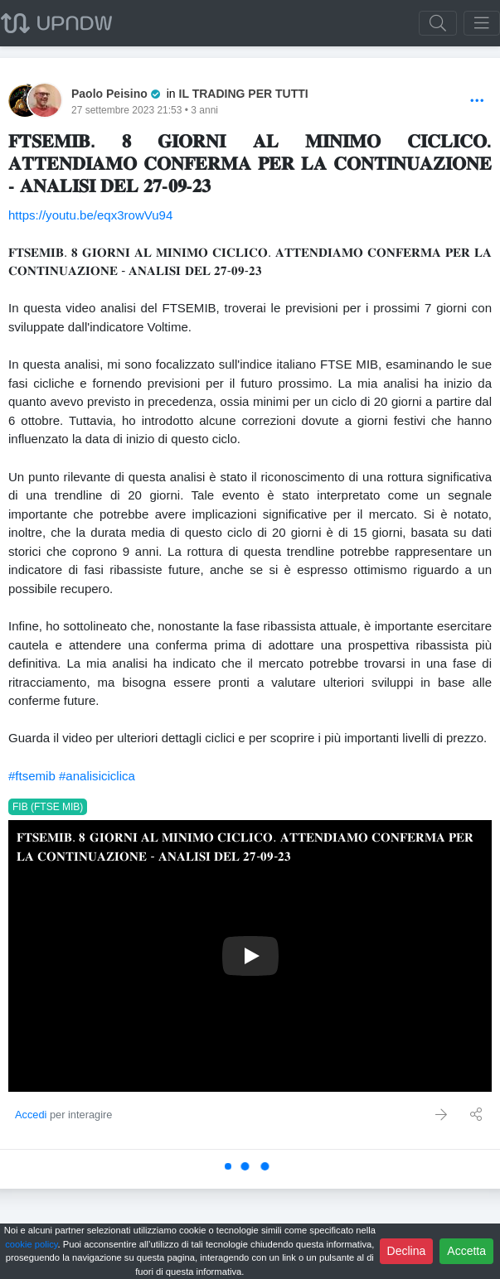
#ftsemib (32, 776)
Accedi (30, 1114)
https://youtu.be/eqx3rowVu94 (90, 215)
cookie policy (31, 1244)
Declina (406, 1250)
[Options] (477, 101)
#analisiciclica (97, 776)
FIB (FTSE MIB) (47, 807)
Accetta (466, 1250)
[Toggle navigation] (482, 23)
